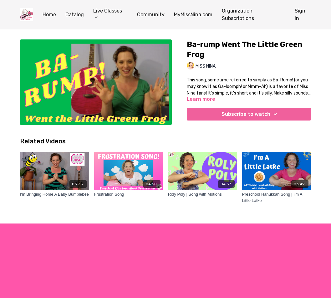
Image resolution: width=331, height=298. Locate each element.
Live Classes (107, 13)
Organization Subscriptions (238, 14)
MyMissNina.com (193, 15)
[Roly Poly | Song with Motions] (202, 194)
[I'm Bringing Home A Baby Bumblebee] (54, 194)
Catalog (74, 15)
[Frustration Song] (128, 194)
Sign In (300, 14)
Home (49, 15)
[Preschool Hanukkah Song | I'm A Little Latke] (276, 197)
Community (151, 15)
